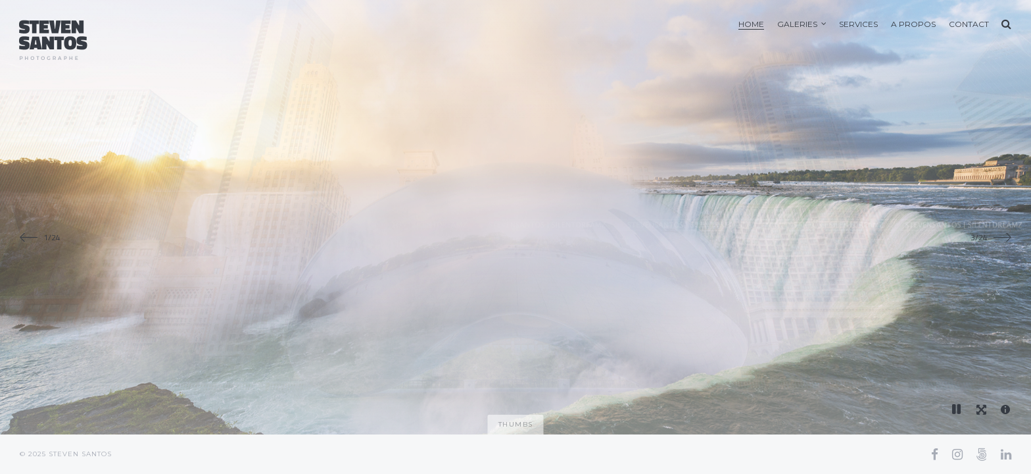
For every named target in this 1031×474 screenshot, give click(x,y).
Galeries (797, 24)
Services (858, 24)
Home (751, 24)
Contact (969, 24)
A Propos (913, 24)
